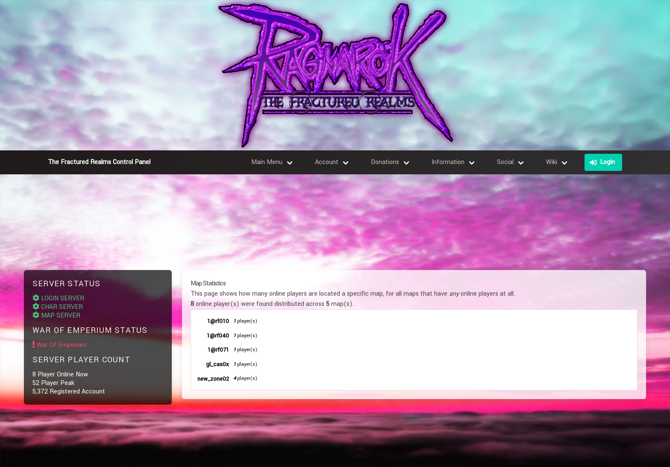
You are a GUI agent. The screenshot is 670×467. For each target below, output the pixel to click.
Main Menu (266, 162)
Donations (385, 162)
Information (448, 162)
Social (505, 162)
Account (326, 162)
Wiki (551, 162)
